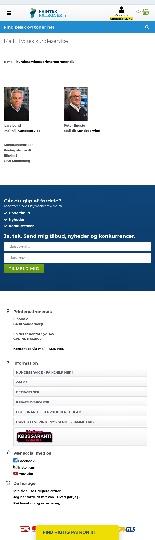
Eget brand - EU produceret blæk (49, 412)
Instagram (24, 467)
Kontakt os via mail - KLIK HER (38, 349)
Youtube (23, 473)
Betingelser (28, 392)
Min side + (121, 13)
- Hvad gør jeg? (47, 497)
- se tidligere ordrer (37, 491)
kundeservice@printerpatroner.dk (45, 62)
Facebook (24, 460)
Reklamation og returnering (37, 503)
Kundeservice (28, 131)
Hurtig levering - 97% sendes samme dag (55, 422)
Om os (21, 382)
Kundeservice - (44, 372)
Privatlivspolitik (32, 402)
